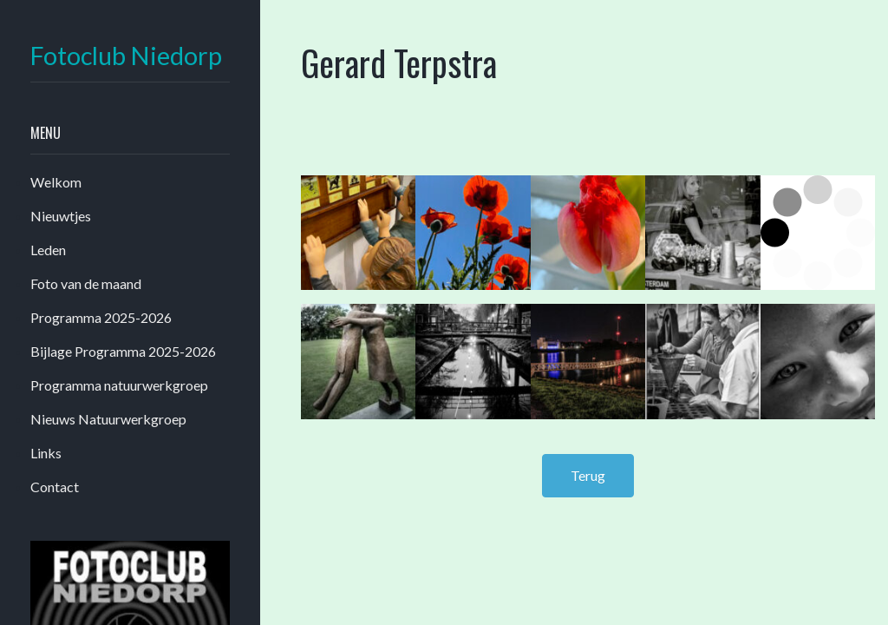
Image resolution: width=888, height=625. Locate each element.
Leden (48, 249)
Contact (54, 486)
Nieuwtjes (60, 215)
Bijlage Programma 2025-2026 (123, 351)
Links (46, 452)
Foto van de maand (85, 283)
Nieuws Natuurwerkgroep (108, 419)
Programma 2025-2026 (101, 317)
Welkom (56, 182)
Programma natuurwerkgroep (119, 385)
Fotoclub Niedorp (126, 56)
